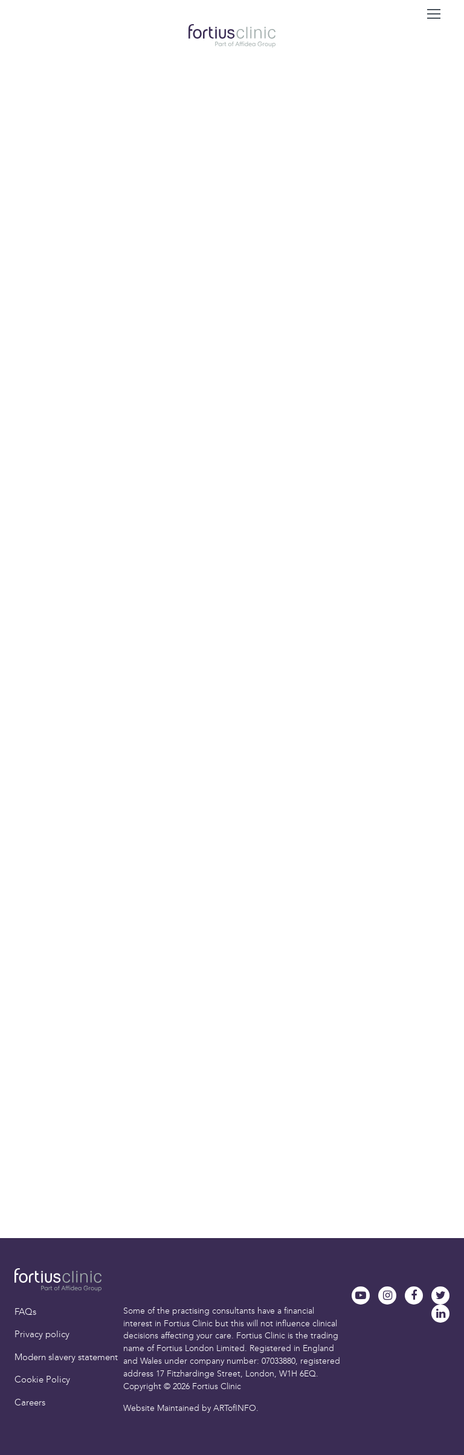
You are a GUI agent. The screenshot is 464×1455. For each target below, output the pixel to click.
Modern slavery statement (66, 1357)
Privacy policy (41, 1334)
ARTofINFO (234, 1408)
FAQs (25, 1311)
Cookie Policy (42, 1379)
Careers (29, 1402)
